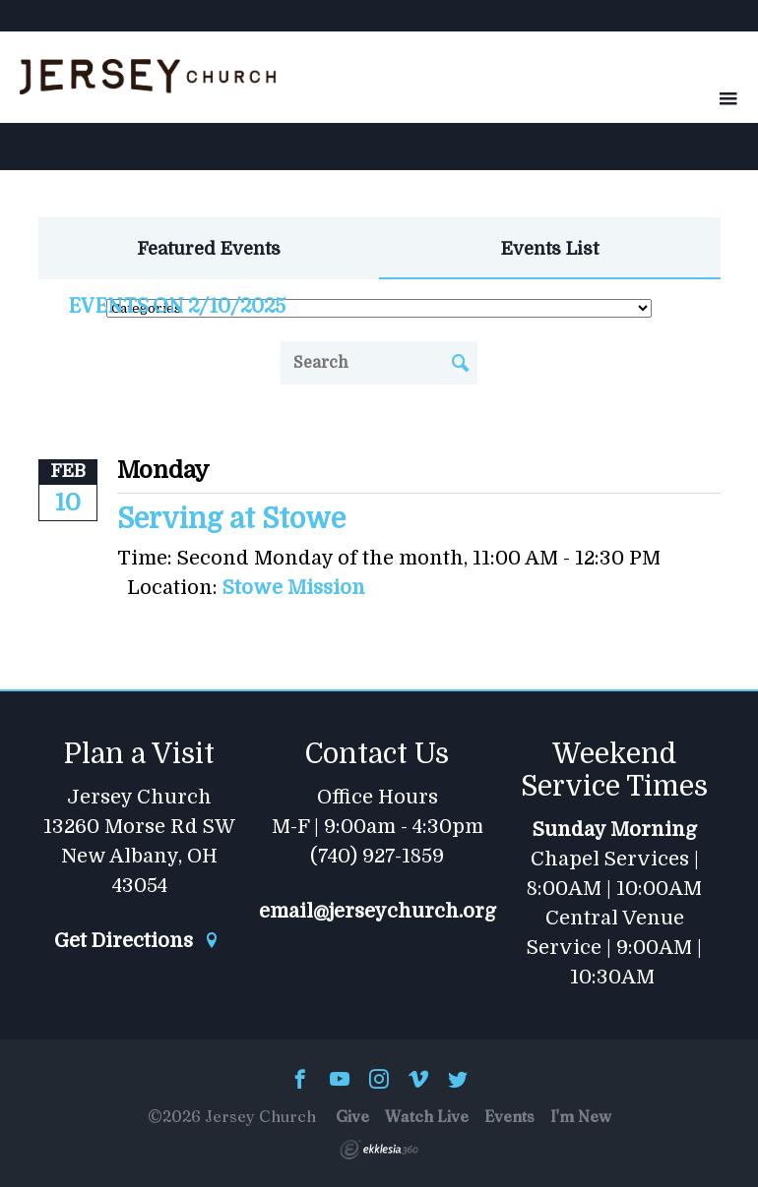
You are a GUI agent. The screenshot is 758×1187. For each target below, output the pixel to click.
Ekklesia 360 (379, 1149)
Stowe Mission (293, 587)
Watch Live (427, 1116)
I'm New (580, 1116)
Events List (550, 249)
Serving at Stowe (231, 519)
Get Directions (137, 941)
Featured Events (209, 249)
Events (509, 1116)
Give (352, 1116)
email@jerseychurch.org (377, 911)
